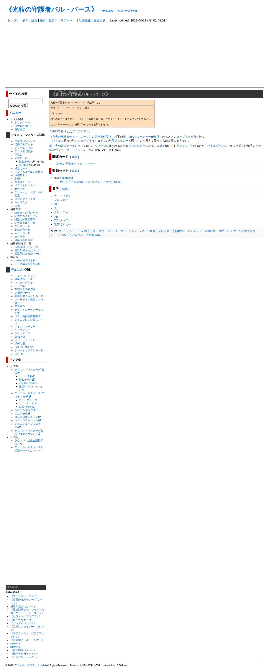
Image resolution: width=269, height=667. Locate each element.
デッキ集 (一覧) (24, 147)
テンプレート (22, 226)
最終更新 (99, 20)
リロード (67, 20)
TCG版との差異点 (25, 289)
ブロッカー (138, 145)
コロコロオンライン (26, 416)
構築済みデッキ (24, 144)
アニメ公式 (21, 413)
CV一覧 (19, 353)
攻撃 (159, 145)
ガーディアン (80, 131)
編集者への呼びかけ (26, 212)
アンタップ (178, 136)
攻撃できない (62, 224)
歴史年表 (20, 188)
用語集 (18, 154)
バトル (56, 140)
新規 (26, 20)
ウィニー (60, 150)
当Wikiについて (23, 125)
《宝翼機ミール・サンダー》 (27, 640)
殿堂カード (21, 168)
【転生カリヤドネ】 (22, 619)
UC (64, 234)
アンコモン (76, 234)
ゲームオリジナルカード (29, 350)
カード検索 (25, 376)
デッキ (70, 145)
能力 (193, 136)
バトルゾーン (97, 145)
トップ (11, 20)
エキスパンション (25, 141)
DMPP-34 (15, 643)
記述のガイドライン (26, 216)
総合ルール (25, 161)
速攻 (63, 145)
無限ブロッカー (118, 140)
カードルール (26, 403)
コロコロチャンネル (26, 420)
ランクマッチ (22, 333)
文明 (17, 178)
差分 (43, 20)
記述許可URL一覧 (25, 222)
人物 (17, 205)
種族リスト (21, 175)
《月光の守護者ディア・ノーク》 (70, 136)
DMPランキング (24, 410)
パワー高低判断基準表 (28, 316)
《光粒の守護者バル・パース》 (51, 9)
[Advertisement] (134, 54)
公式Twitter (25, 406)
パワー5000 (147, 231)
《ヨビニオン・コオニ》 (24, 596)
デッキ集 (20, 285)
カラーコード (22, 233)
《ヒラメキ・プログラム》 (26, 616)
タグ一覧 (20, 236)
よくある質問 (26, 382)
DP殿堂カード (23, 292)
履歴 (51, 20)
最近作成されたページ (28, 250)
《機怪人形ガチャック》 (24, 653)
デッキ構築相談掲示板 (28, 264)
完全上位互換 (103, 136)
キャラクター (22, 202)
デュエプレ (18, 269)
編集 (34, 20)
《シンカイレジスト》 (23, 623)
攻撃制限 (210, 231)
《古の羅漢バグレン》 (23, 650)
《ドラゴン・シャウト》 (24, 657)
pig (56, 216)
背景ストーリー (24, 181)
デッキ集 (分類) (24, 151)
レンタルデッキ (24, 282)
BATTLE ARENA (24, 346)
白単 (92, 231)
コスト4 (112, 231)
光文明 (82, 231)
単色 (101, 231)
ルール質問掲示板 (25, 260)
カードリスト (26, 399)
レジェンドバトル (25, 340)
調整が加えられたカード (29, 296)
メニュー (15, 112)
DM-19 (53, 131)
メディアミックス (25, 199)
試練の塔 (20, 343)
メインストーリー (25, 326)
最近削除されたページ (28, 253)
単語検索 (85, 20)
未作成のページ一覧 (26, 246)
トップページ (22, 122)
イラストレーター (25, 185)
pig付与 (179, 231)
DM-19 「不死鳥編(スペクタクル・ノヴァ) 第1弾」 (91, 181)
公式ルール (21, 158)
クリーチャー (142, 136)
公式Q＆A (24, 164)
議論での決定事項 (25, 219)
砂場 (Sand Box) (24, 239)
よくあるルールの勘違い (29, 171)
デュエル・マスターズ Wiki (119, 10)
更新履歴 (20, 129)
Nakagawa (66, 177)
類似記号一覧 (22, 229)
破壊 (156, 136)
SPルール (20, 336)
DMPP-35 (15, 647)
